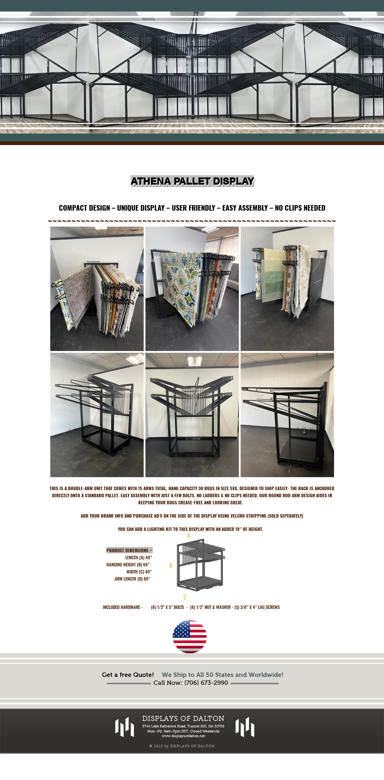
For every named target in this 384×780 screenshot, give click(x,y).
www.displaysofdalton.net (183, 736)
